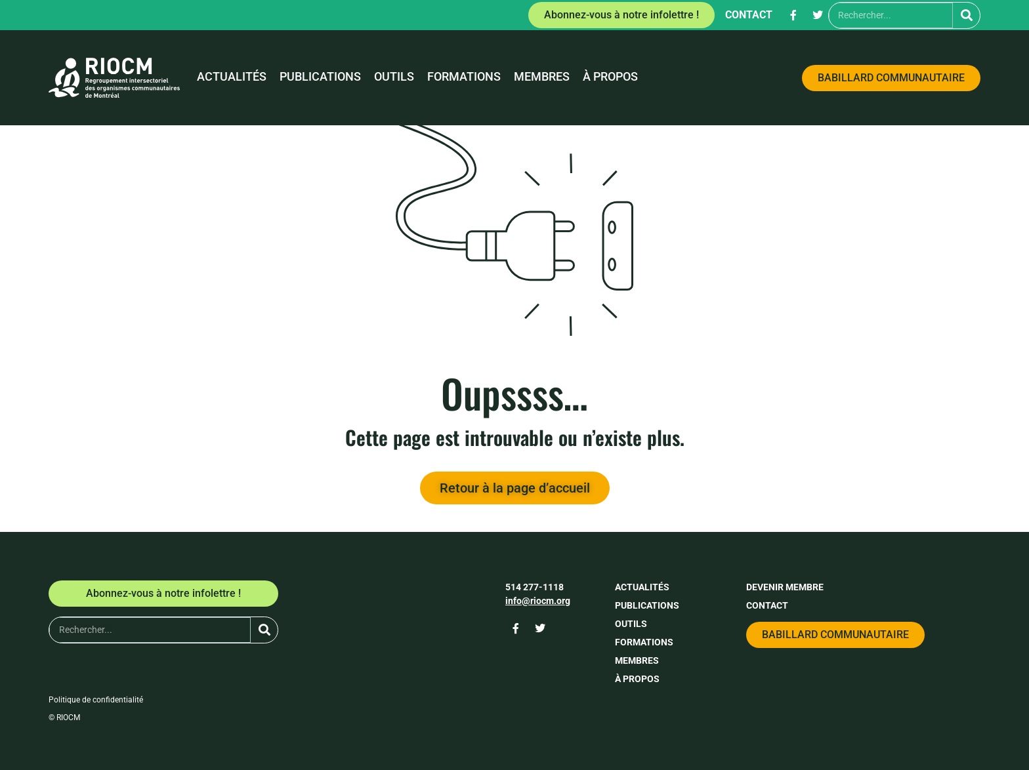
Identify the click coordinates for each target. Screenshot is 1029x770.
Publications (320, 76)
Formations (464, 76)
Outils (394, 76)
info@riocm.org (537, 601)
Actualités (231, 76)
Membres (542, 76)
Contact (748, 15)
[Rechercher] (966, 15)
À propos (610, 76)
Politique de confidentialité (96, 699)
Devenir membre (785, 587)
